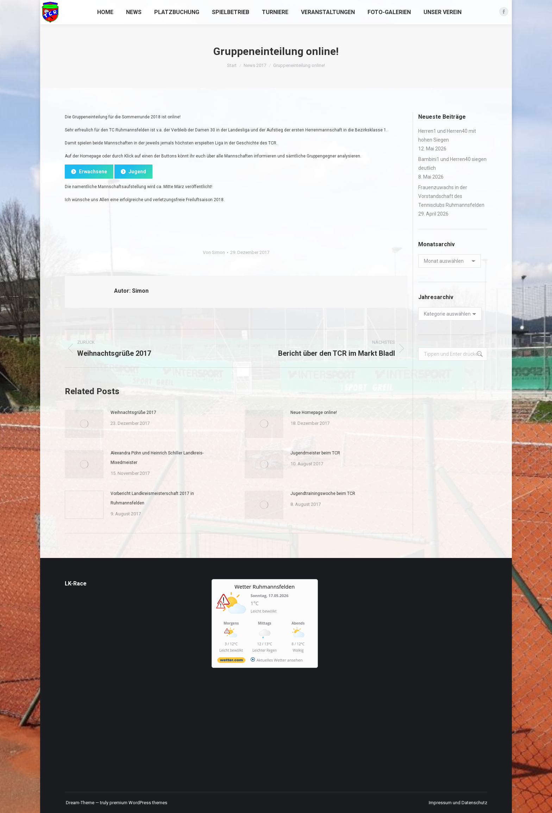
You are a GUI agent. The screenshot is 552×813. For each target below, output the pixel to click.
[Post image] (84, 424)
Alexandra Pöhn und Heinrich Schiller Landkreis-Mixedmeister (157, 458)
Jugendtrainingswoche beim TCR (322, 493)
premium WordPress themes (138, 802)
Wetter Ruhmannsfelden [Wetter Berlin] (264, 586)
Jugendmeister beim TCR (315, 453)
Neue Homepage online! (313, 412)
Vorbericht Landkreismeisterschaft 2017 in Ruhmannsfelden (152, 498)
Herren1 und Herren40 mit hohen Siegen (447, 135)
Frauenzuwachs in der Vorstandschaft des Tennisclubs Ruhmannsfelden (451, 196)
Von (214, 252)
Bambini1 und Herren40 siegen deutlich (452, 163)
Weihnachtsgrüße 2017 (133, 412)
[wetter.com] (231, 661)
